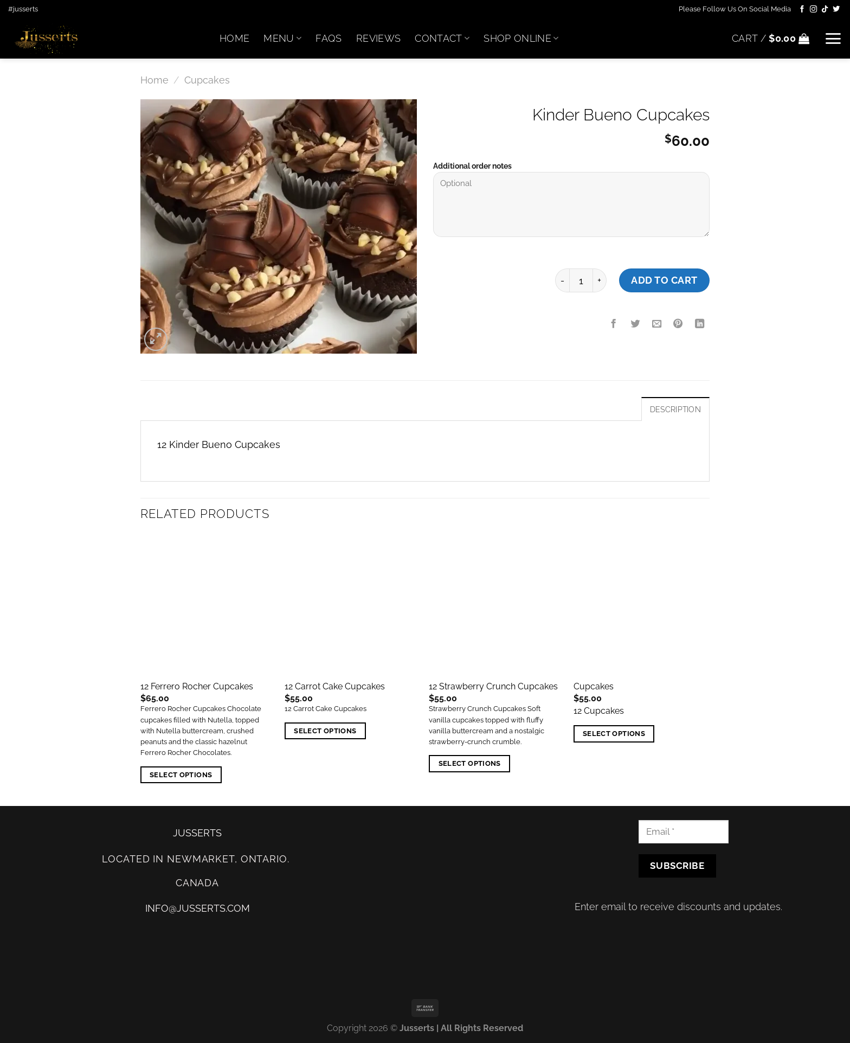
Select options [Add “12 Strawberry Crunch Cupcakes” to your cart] (470, 763)
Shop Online (521, 38)
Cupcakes (207, 80)
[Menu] (833, 38)
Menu (282, 38)
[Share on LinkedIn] (700, 324)
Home (234, 38)
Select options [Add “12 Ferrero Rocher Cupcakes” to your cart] (181, 775)
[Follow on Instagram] (813, 9)
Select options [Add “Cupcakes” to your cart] (614, 734)
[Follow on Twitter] (836, 9)
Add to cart (664, 280)
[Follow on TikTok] (824, 9)
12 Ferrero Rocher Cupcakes (196, 686)
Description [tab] (675, 409)
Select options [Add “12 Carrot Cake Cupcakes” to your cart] (325, 731)
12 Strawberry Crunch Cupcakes (493, 686)
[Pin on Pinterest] (678, 324)
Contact (442, 38)
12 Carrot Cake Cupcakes (335, 686)
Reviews (378, 38)
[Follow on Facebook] (802, 9)
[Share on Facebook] (613, 324)
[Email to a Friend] (656, 324)
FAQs (328, 38)
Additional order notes (472, 166)
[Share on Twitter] (635, 324)
